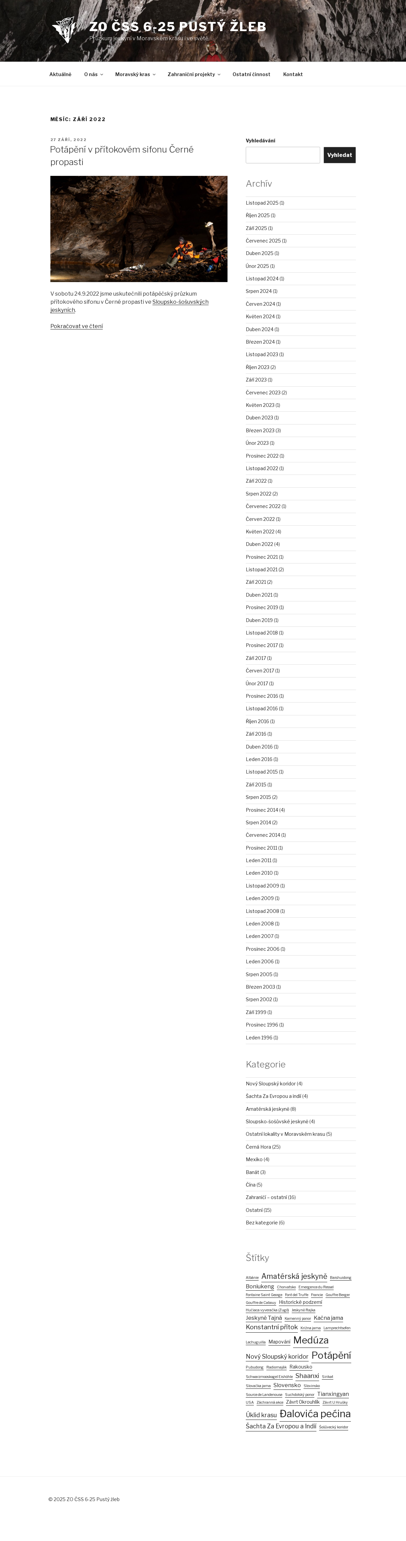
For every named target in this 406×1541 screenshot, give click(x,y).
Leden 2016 (259, 759)
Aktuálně (60, 74)
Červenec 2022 (263, 506)
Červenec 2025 (263, 241)
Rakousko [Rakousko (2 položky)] (300, 1367)
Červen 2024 (260, 304)
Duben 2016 (259, 747)
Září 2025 (256, 228)
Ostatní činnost (251, 74)
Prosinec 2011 (261, 848)
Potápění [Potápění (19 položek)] (331, 1355)
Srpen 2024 (259, 291)
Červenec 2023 (263, 392)
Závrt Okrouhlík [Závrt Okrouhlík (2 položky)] (303, 1402)
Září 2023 (256, 380)
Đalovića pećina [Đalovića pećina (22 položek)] (315, 1414)
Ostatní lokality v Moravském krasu (285, 1134)
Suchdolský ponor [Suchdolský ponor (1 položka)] (299, 1395)
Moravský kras (136, 74)
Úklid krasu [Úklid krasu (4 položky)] (261, 1415)
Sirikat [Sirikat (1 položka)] (327, 1377)
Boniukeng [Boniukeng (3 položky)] (260, 1286)
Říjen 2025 (258, 215)
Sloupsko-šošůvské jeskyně (277, 1121)
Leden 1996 (259, 1037)
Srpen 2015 (258, 797)
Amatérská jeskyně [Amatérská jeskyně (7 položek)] (294, 1276)
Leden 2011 (258, 860)
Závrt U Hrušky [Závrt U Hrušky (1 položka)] (335, 1402)
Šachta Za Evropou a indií (273, 1096)
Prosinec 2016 (262, 696)
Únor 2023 (257, 443)
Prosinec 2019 (262, 607)
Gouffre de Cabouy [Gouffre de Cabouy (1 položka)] (261, 1303)
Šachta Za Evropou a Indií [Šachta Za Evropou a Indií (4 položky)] (281, 1426)
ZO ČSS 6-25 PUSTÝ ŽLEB (178, 26)
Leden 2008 (260, 923)
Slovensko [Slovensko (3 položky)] (287, 1385)
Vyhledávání (260, 140)
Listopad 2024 (262, 278)
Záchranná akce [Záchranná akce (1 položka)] (270, 1402)
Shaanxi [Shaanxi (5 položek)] (307, 1376)
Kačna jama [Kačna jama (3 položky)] (328, 1318)
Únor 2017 (257, 683)
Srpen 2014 (258, 822)
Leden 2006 (260, 961)
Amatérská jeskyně (267, 1109)
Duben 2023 (259, 417)
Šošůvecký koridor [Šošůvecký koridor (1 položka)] (333, 1427)
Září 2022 (256, 481)
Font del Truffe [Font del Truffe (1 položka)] (296, 1295)
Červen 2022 (260, 519)
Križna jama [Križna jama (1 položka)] (311, 1328)
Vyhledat (339, 155)
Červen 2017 (260, 670)
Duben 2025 (259, 253)
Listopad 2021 (262, 569)
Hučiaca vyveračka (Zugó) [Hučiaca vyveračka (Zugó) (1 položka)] (267, 1310)
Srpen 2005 (259, 974)
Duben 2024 (259, 329)
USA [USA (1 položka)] (250, 1402)
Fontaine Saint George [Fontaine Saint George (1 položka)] (264, 1295)
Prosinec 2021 (262, 557)
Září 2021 (256, 582)
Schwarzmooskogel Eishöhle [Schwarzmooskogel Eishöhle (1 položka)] (269, 1377)
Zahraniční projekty (194, 74)
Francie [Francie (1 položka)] (317, 1295)
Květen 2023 (260, 405)
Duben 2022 (259, 544)
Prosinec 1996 (262, 1025)
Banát (252, 1172)
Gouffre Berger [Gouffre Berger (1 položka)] (338, 1295)
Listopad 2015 (262, 772)
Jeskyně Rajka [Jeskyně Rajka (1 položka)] (303, 1310)
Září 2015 (256, 784)
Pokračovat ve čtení (76, 326)
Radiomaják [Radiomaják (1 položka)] (276, 1367)
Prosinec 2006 (263, 949)
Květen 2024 (260, 316)
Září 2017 (256, 658)
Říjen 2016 (257, 721)
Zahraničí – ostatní (266, 1197)
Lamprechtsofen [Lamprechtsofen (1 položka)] (337, 1328)
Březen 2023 (260, 430)
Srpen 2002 (259, 999)
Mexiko (254, 1159)
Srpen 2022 (258, 494)
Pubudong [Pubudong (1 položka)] (255, 1367)
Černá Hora (258, 1147)
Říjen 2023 (257, 367)
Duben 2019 (259, 620)
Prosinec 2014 (262, 810)
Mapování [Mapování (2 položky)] (279, 1341)
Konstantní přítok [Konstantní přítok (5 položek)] (272, 1327)
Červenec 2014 (263, 835)
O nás (94, 74)
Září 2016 (256, 734)
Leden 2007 (259, 936)
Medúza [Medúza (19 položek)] (311, 1340)
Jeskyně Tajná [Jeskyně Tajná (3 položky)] (264, 1318)
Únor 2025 (257, 266)
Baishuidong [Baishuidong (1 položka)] (341, 1277)
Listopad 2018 (262, 633)
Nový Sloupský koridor (271, 1083)
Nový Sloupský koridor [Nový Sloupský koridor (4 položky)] (277, 1356)
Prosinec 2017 (262, 645)
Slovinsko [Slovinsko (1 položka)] (312, 1386)
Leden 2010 (259, 873)
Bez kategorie (262, 1222)
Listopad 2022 (262, 468)
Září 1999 (256, 1012)
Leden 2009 (260, 898)
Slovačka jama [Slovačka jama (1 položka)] (258, 1386)
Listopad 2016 (262, 708)
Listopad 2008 (262, 911)
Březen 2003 (260, 987)
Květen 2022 (260, 531)
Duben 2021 (259, 595)
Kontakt (293, 74)
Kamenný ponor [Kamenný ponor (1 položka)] (298, 1318)
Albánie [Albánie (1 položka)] (252, 1277)
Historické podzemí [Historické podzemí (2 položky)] (300, 1302)
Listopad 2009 (262, 886)
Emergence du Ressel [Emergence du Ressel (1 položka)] (316, 1287)
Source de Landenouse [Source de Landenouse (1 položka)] (264, 1395)
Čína (251, 1185)
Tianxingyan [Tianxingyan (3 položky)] (333, 1394)
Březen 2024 (260, 342)
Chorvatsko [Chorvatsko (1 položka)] (286, 1287)
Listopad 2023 (262, 354)
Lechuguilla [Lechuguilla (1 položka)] (256, 1342)
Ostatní (254, 1210)
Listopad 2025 (262, 203)
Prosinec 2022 (262, 456)
